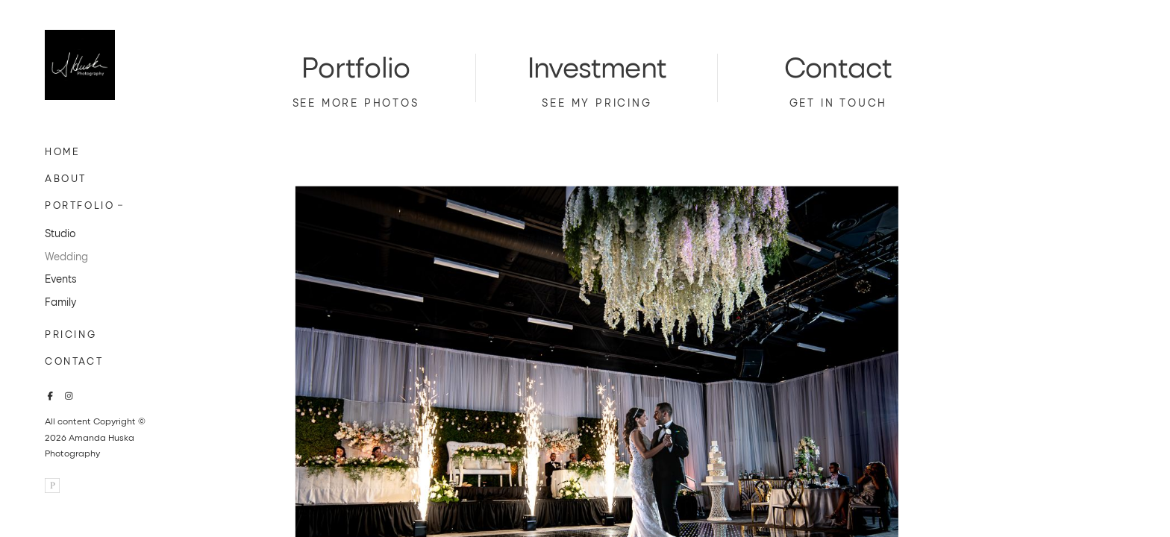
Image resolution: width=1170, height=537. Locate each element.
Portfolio (79, 204)
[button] (121, 203)
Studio (60, 233)
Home (62, 151)
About (66, 178)
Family (60, 302)
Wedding (66, 256)
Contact (74, 360)
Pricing (70, 333)
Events (61, 278)
